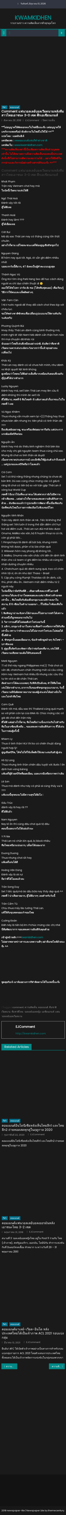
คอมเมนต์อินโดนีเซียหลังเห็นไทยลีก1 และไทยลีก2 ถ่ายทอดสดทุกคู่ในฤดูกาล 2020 (33, 1127)
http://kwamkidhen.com (31, 1033)
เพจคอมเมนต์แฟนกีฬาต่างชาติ (30, 140)
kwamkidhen (33, 18)
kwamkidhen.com (32, 937)
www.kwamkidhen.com (28, 145)
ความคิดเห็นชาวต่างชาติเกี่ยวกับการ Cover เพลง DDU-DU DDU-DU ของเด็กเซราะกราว (58, 1366)
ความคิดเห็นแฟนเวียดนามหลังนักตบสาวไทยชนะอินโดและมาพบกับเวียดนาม (11, 1366)
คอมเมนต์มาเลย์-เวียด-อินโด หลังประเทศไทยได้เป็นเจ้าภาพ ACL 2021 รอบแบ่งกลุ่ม (33, 1333)
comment (18, 1007)
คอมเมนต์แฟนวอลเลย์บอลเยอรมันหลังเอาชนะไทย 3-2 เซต (28, 1225)
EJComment (32, 120)
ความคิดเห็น (31, 1007)
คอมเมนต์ (14, 107)
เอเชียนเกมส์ (48, 1011)
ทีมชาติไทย (17, 1011)
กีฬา (4, 107)
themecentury (56, 1510)
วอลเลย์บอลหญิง (32, 1011)
